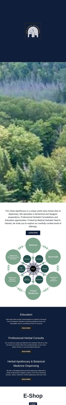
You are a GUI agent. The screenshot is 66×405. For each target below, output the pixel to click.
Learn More (33, 233)
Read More (26, 328)
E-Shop (33, 404)
